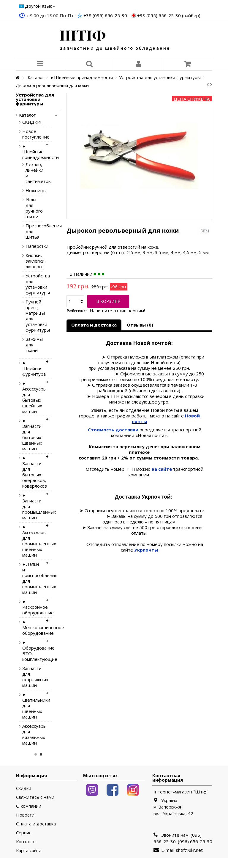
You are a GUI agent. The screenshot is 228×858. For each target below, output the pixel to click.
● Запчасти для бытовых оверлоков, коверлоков (32, 472)
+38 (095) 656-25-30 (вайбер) (168, 15)
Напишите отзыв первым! (117, 311)
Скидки (23, 788)
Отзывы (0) (140, 325)
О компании (28, 806)
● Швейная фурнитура (32, 368)
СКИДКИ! (31, 122)
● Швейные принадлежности (32, 151)
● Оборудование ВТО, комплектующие (32, 651)
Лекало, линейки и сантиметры (30, 173)
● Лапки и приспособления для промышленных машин (32, 578)
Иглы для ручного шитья (30, 208)
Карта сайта (29, 850)
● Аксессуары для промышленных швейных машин (32, 541)
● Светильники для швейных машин (32, 706)
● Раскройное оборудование (32, 607)
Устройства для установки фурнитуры (30, 284)
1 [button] (35, 754)
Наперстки (30, 246)
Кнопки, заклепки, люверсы (30, 261)
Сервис (23, 832)
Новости (25, 815)
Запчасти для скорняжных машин (32, 677)
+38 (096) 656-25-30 (105, 15)
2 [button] (41, 754)
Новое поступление (32, 134)
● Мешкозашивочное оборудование (32, 627)
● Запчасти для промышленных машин (32, 506)
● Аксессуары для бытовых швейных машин (32, 397)
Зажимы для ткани (30, 344)
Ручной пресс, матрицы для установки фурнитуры (30, 316)
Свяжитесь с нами (35, 797)
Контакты (26, 841)
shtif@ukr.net (189, 850)
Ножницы (30, 190)
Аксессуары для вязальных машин (32, 734)
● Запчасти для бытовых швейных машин (32, 435)
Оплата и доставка (94, 325)
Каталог (27, 115)
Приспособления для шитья (30, 231)
